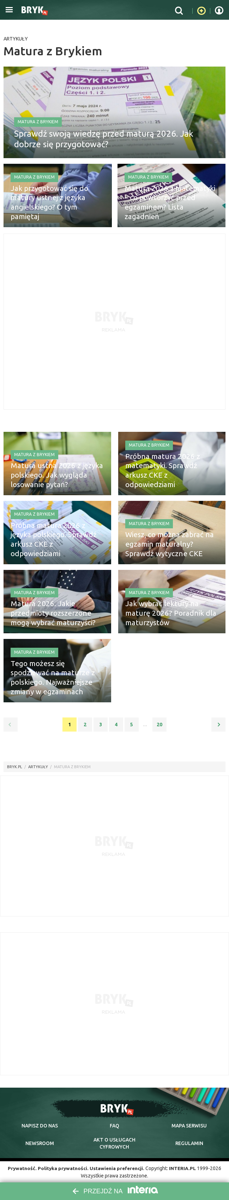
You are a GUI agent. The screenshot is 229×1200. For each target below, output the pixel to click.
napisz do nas (39, 1125)
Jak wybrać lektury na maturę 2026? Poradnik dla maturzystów (170, 614)
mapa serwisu (189, 1125)
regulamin (189, 1143)
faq (114, 1125)
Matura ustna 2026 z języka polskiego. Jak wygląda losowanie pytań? (51, 476)
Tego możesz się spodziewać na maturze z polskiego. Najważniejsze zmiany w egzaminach (54, 679)
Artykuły (16, 39)
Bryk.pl (14, 767)
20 (159, 724)
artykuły (38, 767)
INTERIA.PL (183, 1168)
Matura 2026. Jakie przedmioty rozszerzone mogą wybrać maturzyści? (57, 614)
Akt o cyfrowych (114, 1143)
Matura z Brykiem (38, 120)
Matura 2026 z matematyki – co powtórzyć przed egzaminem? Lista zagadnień (168, 208)
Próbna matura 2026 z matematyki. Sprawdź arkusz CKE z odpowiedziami (168, 476)
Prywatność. (21, 1168)
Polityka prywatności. (62, 1168)
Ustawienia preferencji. (117, 1168)
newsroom (39, 1143)
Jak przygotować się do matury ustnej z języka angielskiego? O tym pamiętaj (57, 208)
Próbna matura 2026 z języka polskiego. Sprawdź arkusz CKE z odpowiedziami (54, 545)
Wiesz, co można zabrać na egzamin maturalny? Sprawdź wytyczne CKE (169, 545)
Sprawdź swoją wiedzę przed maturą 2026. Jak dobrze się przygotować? (103, 138)
